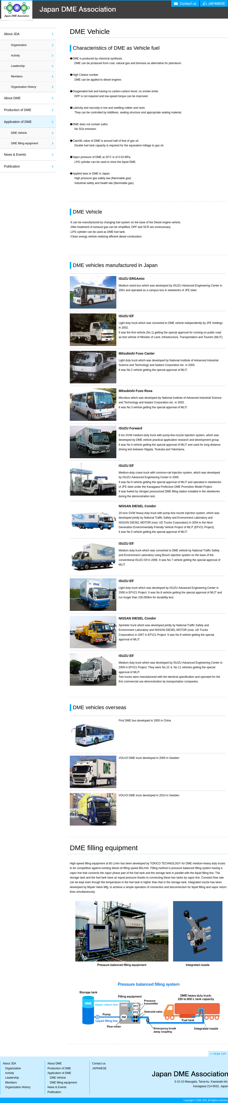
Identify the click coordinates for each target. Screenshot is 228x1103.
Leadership (18, 66)
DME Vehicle (19, 133)
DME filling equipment (24, 143)
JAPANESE (99, 1068)
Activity (15, 55)
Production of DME (17, 110)
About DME (12, 98)
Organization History (23, 87)
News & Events (15, 154)
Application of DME (18, 122)
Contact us (98, 1063)
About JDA (12, 34)
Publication (12, 166)
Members (17, 76)
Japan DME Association (58, 10)
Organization (19, 45)
